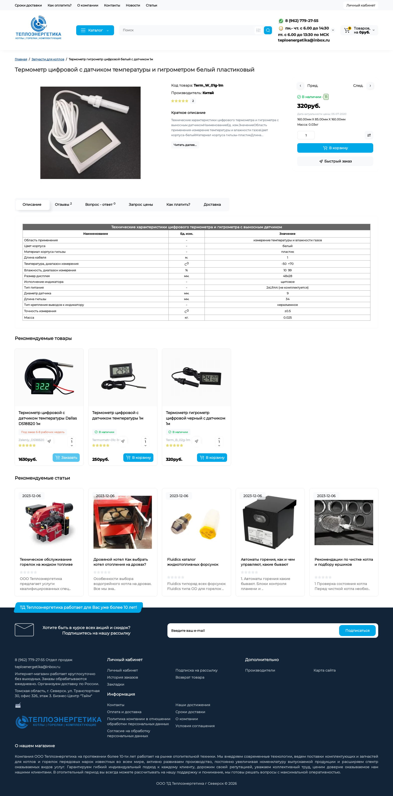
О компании (87, 5)
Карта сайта (325, 670)
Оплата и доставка (124, 712)
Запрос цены (140, 204)
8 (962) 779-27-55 (298, 20)
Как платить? (178, 204)
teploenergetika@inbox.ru (37, 667)
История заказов (122, 677)
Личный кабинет (360, 5)
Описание (31, 204)
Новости (133, 5)
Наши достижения (192, 705)
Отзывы (62, 204)
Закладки (115, 684)
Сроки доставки (28, 5)
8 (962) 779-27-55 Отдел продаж (43, 660)
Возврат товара (189, 677)
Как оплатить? (59, 5)
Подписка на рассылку (196, 670)
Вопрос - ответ (100, 204)
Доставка (211, 204)
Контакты (112, 5)
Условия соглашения (195, 726)
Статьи (151, 5)
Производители (260, 670)
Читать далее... (185, 145)
